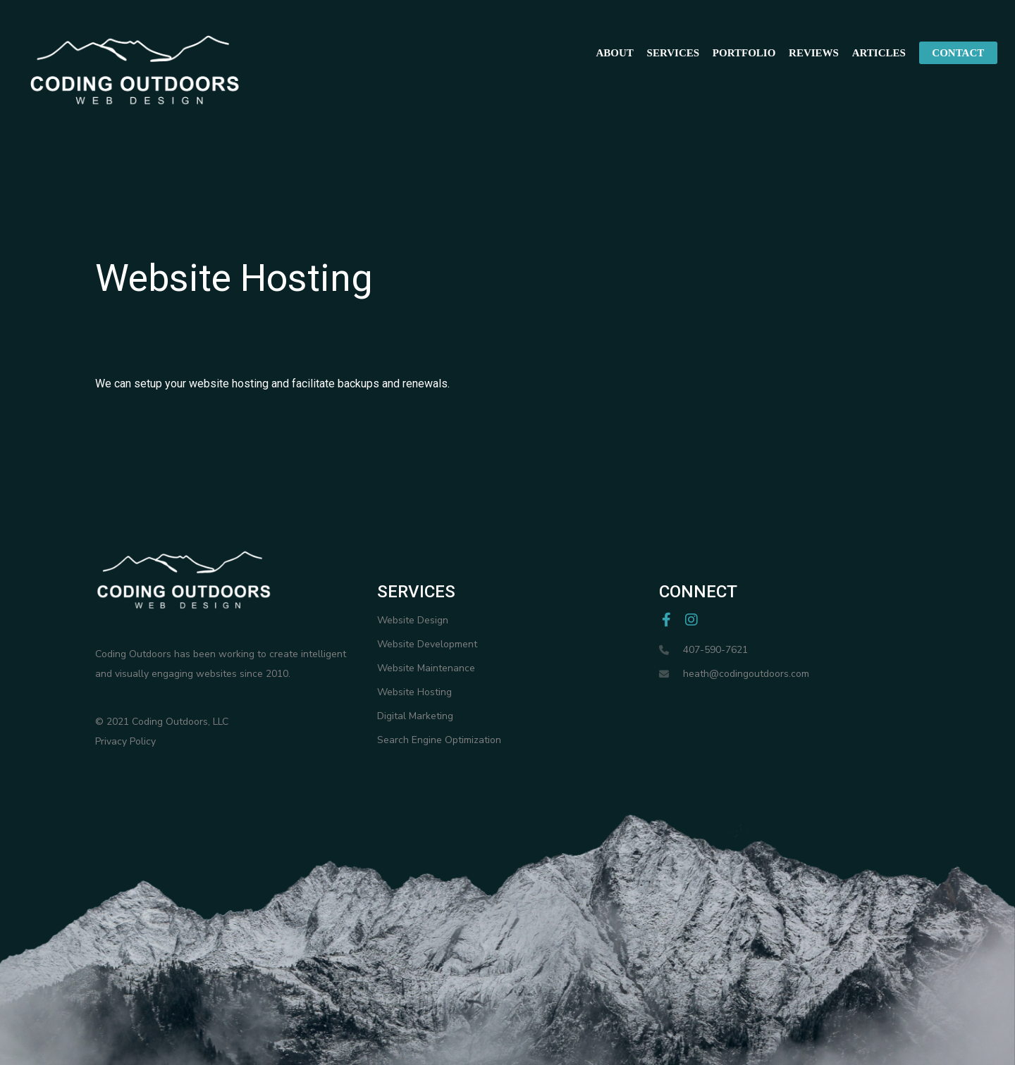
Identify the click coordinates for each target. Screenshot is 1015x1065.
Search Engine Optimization (439, 740)
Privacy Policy (125, 741)
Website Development (427, 644)
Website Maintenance (426, 668)
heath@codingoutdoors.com (746, 673)
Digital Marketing (415, 716)
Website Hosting (414, 692)
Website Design (412, 620)
